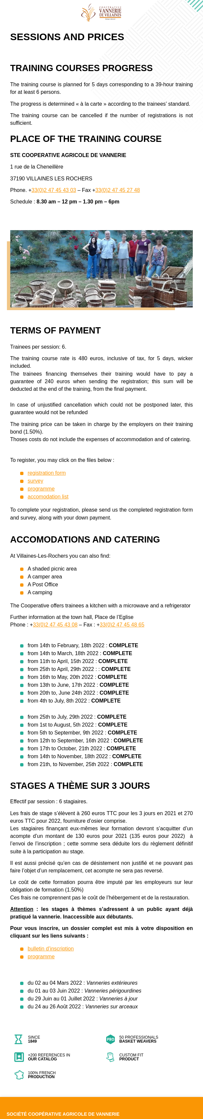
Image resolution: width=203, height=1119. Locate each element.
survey (35, 481)
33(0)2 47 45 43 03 (53, 190)
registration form (47, 473)
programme (41, 489)
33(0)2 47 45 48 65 (122, 624)
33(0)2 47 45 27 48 (117, 190)
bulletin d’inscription (51, 948)
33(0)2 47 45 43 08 (55, 624)
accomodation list (48, 496)
